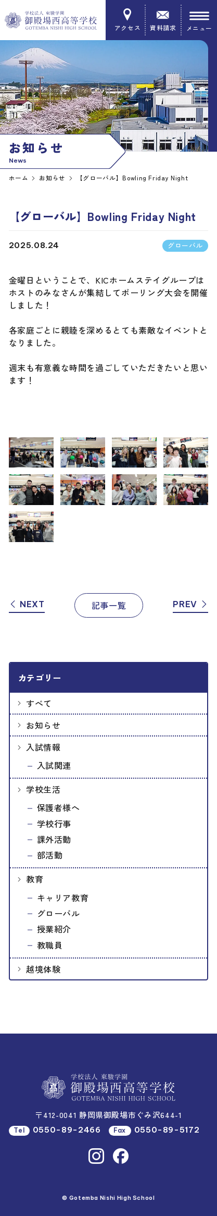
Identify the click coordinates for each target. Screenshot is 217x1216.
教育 (34, 879)
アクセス (127, 20)
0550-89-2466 (67, 1130)
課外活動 (54, 839)
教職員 (50, 945)
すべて (39, 703)
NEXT (27, 604)
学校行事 (54, 823)
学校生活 (43, 789)
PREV (190, 604)
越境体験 (43, 969)
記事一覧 (109, 605)
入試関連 (54, 765)
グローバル (58, 913)
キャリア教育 (63, 897)
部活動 (50, 855)
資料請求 (163, 20)
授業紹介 (54, 929)
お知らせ (43, 725)
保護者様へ (58, 807)
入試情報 (43, 747)
